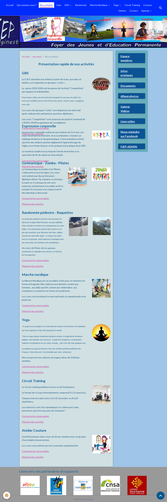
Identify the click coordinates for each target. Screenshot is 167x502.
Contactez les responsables (36, 160)
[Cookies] (6, 495)
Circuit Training (132, 5)
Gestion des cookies (83, 498)
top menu (37, 56)
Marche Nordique (99, 5)
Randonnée (81, 5)
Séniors (122, 10)
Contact (134, 10)
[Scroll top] (161, 496)
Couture (147, 5)
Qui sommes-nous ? (26, 5)
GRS (66, 5)
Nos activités (46, 5)
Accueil (9, 5)
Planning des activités (33, 204)
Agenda (145, 10)
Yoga (116, 5)
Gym (58, 5)
